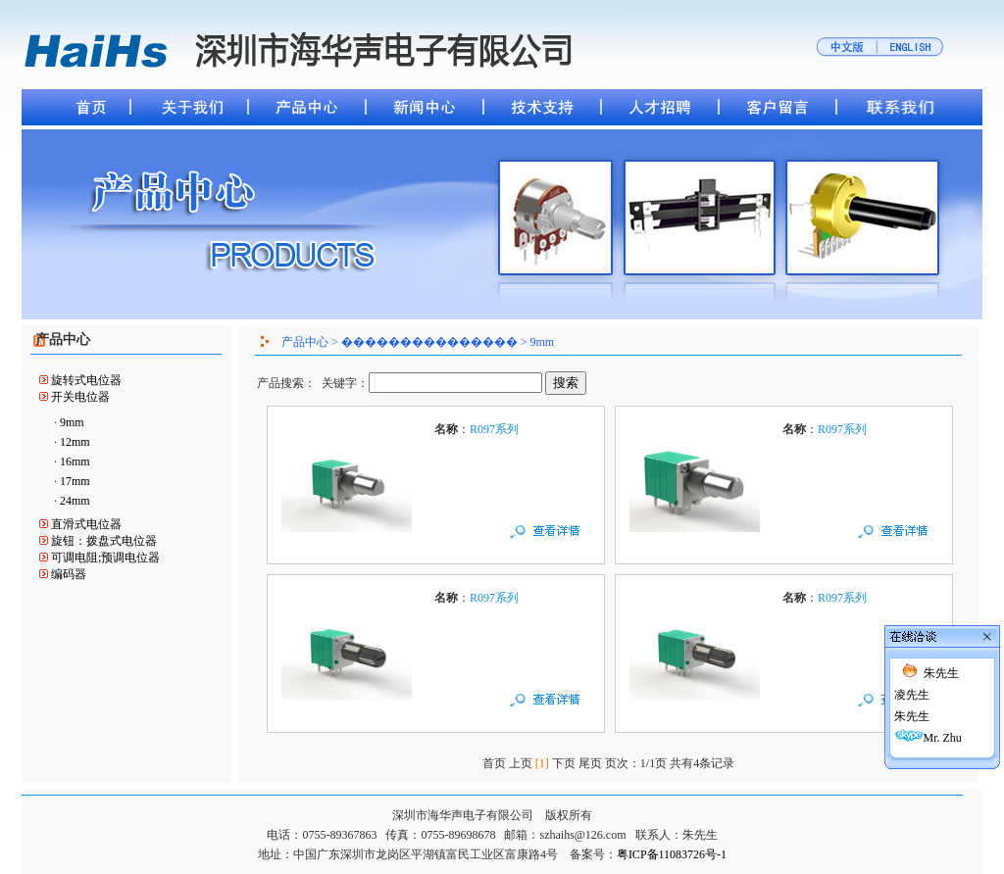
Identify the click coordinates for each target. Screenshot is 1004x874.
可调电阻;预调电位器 (105, 557)
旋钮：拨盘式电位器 (104, 541)
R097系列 (494, 429)
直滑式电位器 (86, 524)
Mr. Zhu (943, 721)
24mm (75, 501)
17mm (75, 481)
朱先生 (941, 656)
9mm (72, 422)
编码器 (68, 574)
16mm (75, 461)
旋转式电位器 (86, 380)
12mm (75, 442)
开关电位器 (80, 397)
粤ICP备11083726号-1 (672, 854)
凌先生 (911, 678)
